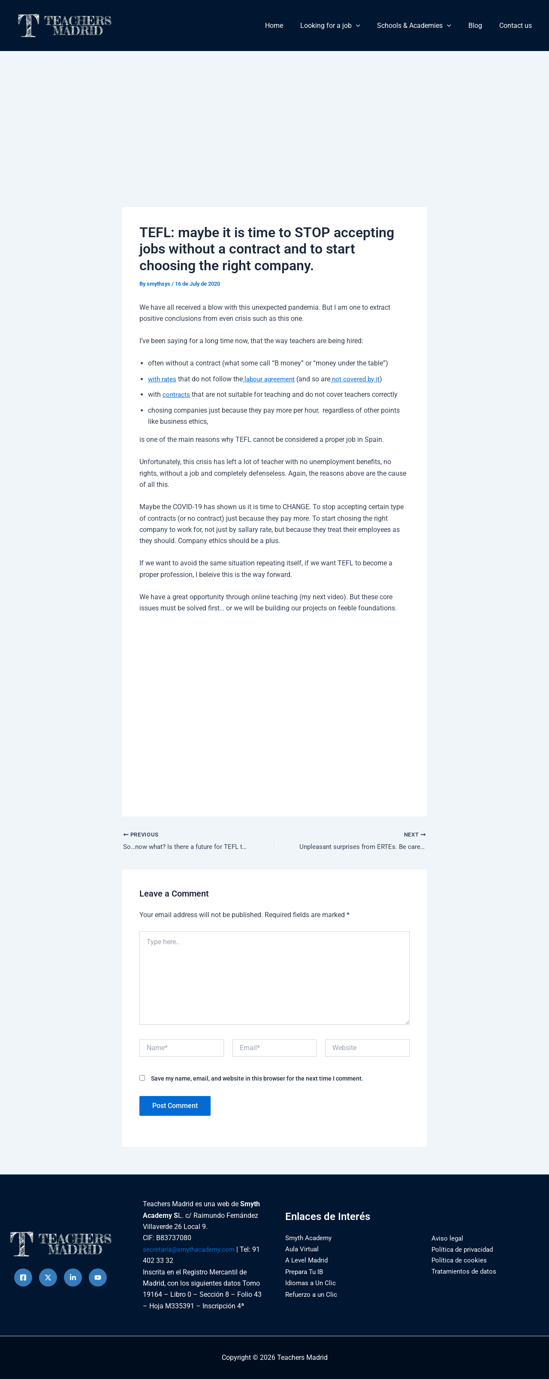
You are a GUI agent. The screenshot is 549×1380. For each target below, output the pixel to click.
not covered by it (360, 379)
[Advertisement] (274, 115)
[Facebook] (23, 1278)
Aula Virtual (302, 1249)
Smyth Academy (310, 1238)
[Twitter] (48, 1278)
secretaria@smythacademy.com (191, 1250)
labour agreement (271, 379)
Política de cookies (456, 1261)
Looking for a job (342, 26)
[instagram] (73, 1278)
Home (290, 25)
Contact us (517, 25)
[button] (368, 26)
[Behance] (98, 1278)
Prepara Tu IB (305, 1272)
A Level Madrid (307, 1261)
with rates (163, 379)
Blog (480, 25)
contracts (177, 394)
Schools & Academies (423, 26)
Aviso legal (444, 1239)
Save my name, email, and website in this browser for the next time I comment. (257, 1078)
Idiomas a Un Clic (311, 1283)
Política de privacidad (460, 1250)
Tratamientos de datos (462, 1272)
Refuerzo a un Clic (312, 1295)
